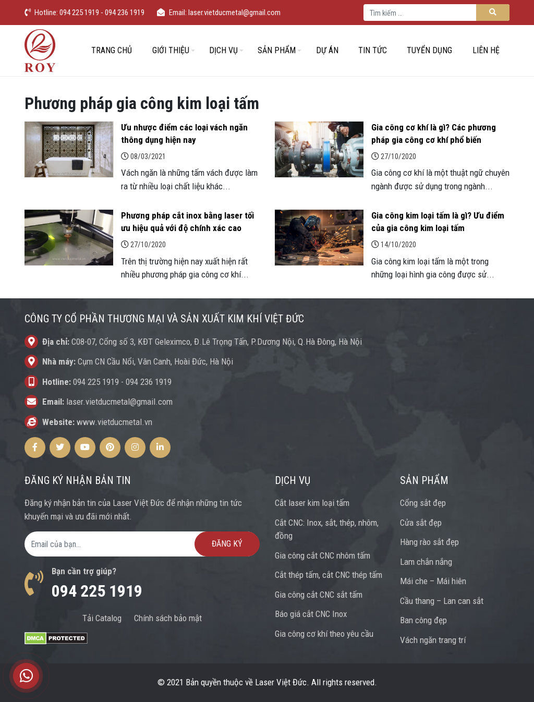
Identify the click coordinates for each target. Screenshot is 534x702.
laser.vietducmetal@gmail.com (119, 401)
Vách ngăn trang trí (433, 640)
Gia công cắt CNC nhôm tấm (322, 555)
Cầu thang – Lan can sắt (441, 601)
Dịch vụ (223, 50)
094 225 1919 (96, 382)
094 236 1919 (149, 382)
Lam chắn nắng (426, 561)
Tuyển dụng (429, 50)
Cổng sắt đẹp (423, 503)
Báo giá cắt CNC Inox (311, 614)
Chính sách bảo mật (168, 618)
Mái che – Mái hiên (433, 581)
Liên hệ (486, 50)
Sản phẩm (277, 50)
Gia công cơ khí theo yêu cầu (324, 633)
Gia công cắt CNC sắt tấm (318, 594)
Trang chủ (111, 50)
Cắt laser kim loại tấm (312, 503)
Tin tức (372, 50)
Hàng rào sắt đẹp (429, 542)
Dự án (327, 50)
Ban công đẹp (423, 620)
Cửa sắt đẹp (421, 522)
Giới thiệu (170, 50)
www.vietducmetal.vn (114, 422)
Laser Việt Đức (281, 682)
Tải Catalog (102, 618)
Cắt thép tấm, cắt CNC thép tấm (328, 575)
